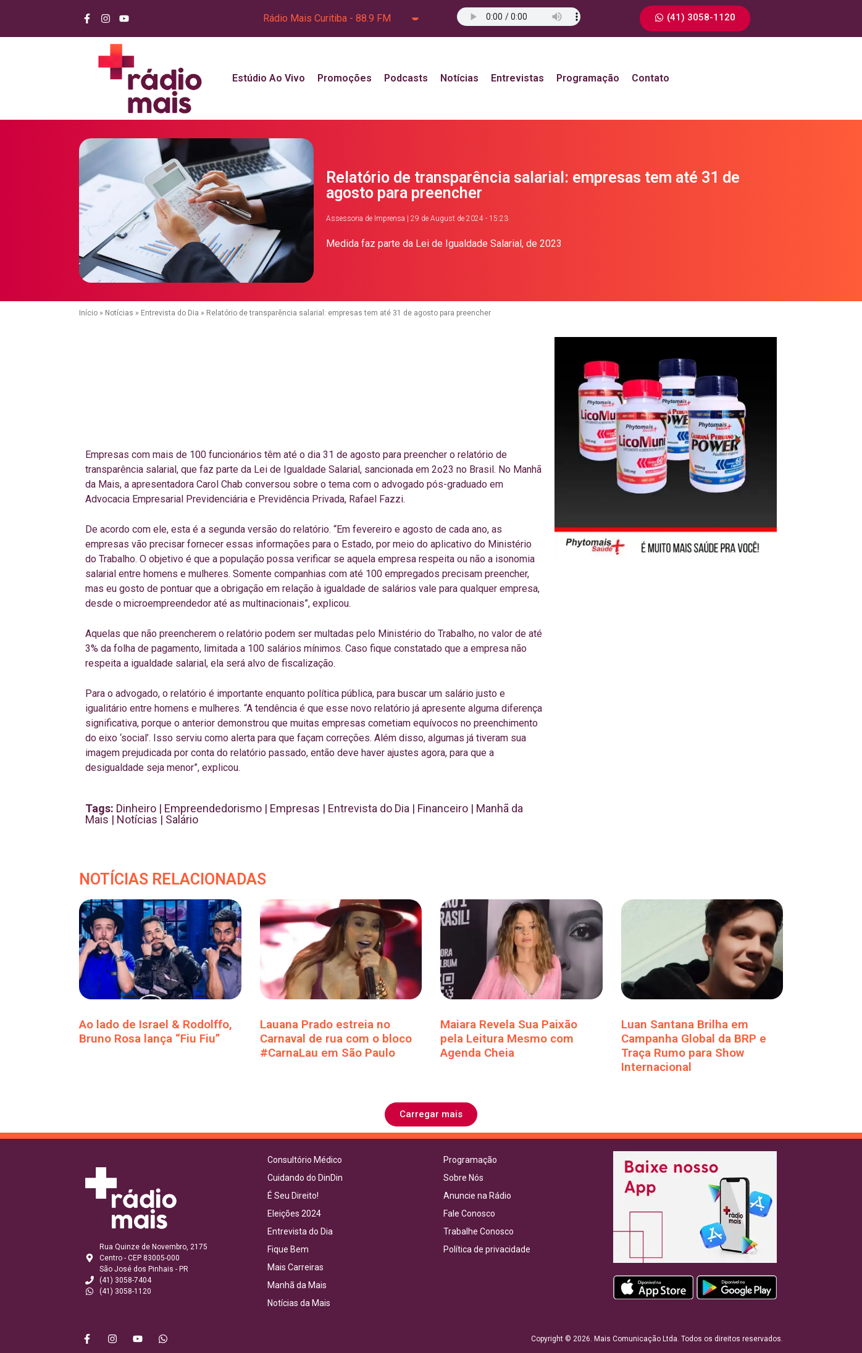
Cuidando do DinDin (305, 1178)
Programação (587, 78)
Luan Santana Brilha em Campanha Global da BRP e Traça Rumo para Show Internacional (693, 1045)
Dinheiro (136, 808)
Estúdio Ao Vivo (268, 78)
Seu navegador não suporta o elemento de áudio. (518, 16)
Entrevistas (517, 78)
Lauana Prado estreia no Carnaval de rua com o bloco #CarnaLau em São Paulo (336, 1038)
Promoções (344, 78)
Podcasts (406, 78)
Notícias (459, 78)
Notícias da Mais (298, 1303)
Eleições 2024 (294, 1213)
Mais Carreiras (295, 1267)
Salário (181, 819)
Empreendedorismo (213, 808)
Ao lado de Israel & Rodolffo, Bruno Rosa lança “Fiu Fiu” (155, 1031)
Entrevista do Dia (170, 313)
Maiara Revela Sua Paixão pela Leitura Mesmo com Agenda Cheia (508, 1038)
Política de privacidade (486, 1249)
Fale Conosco (469, 1213)
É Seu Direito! (293, 1196)
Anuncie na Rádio (477, 1196)
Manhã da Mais (297, 1285)
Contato (650, 78)
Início (88, 313)
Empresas (295, 808)
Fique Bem (288, 1249)
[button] (431, 1114)
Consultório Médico (304, 1160)
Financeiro (442, 808)
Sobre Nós (463, 1178)
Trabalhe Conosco (478, 1231)
